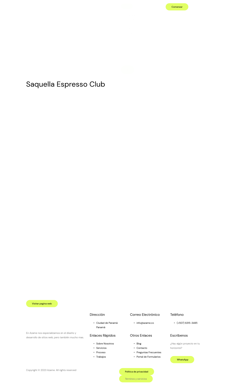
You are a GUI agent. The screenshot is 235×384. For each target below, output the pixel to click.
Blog (129, 33)
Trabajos (132, 19)
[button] (136, 378)
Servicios (132, 15)
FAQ (129, 28)
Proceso (131, 24)
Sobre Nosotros (136, 11)
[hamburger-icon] (127, 6)
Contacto (132, 37)
